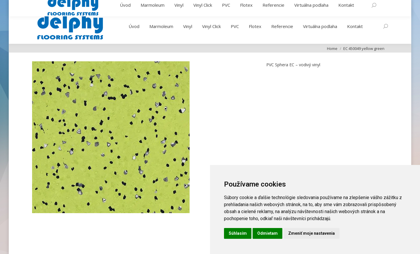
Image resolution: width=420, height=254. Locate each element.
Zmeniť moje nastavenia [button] (311, 233)
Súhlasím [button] (238, 233)
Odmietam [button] (267, 233)
